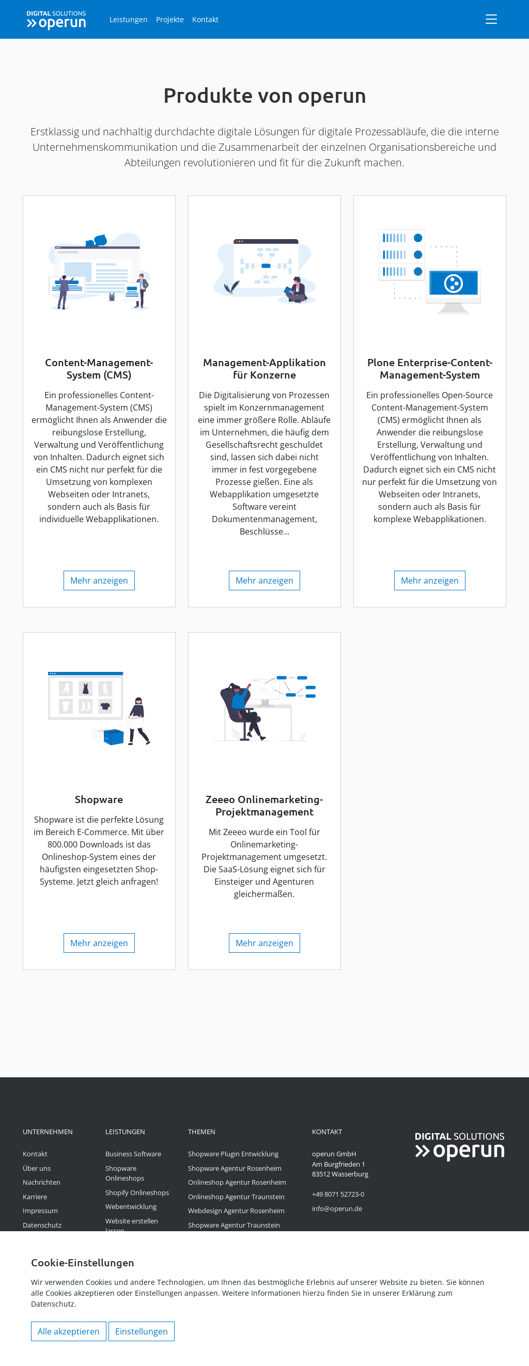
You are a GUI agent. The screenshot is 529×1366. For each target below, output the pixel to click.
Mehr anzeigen (99, 580)
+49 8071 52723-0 (338, 1194)
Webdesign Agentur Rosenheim (236, 1210)
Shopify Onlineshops (137, 1192)
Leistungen (129, 19)
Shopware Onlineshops (124, 1173)
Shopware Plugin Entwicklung (233, 1153)
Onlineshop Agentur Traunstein (236, 1196)
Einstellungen (141, 1331)
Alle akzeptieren (69, 1331)
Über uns (37, 1168)
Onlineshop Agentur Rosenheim (237, 1182)
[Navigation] (491, 19)
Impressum (40, 1210)
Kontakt (205, 19)
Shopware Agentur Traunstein (234, 1225)
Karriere (35, 1196)
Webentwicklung (131, 1206)
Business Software (133, 1153)
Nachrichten (41, 1182)
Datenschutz (42, 1225)
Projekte (170, 19)
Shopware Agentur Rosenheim (235, 1168)
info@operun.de (337, 1208)
